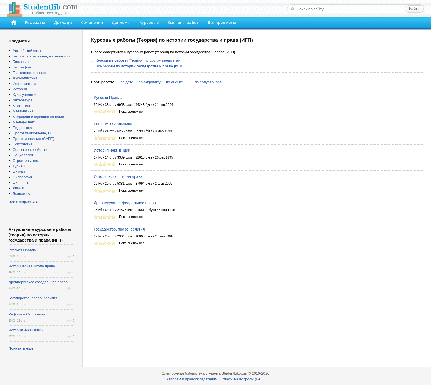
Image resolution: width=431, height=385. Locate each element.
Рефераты (35, 22)
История (20, 89)
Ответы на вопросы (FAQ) (242, 379)
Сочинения (92, 22)
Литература (22, 100)
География (22, 67)
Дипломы (121, 22)
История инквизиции (112, 150)
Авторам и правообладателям (192, 379)
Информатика (24, 84)
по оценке (174, 82)
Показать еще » (22, 348)
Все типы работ (183, 22)
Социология (23, 155)
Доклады (63, 22)
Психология (22, 144)
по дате (126, 82)
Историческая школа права (118, 176)
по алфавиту (150, 82)
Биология (21, 62)
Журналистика (25, 78)
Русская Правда (108, 97)
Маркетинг (22, 106)
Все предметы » (23, 202)
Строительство (25, 161)
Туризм (19, 166)
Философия (23, 177)
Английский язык (27, 51)
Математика (23, 111)
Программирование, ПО (33, 133)
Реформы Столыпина (113, 124)
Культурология (25, 95)
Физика (19, 172)
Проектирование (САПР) (33, 139)
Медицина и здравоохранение (38, 117)
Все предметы (222, 22)
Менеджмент (24, 122)
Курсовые (149, 22)
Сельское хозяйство (30, 150)
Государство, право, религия (119, 229)
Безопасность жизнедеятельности (42, 56)
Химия (18, 188)
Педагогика (22, 128)
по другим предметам (138, 60)
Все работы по (139, 66)
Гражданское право (29, 73)
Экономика (22, 194)
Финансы (20, 183)
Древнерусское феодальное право (125, 203)
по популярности (209, 82)
